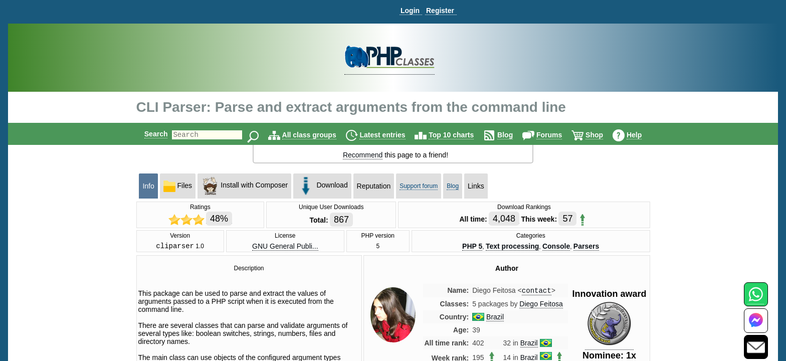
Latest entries (391, 135)
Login (410, 11)
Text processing (512, 247)
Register (440, 11)
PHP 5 (472, 247)
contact (536, 292)
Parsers (586, 247)
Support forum (419, 186)
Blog (513, 135)
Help (642, 135)
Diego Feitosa (540, 306)
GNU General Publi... (285, 247)
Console (556, 247)
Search (147, 134)
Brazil (495, 319)
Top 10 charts (459, 135)
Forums (557, 135)
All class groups (318, 135)
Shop (603, 135)
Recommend (362, 155)
